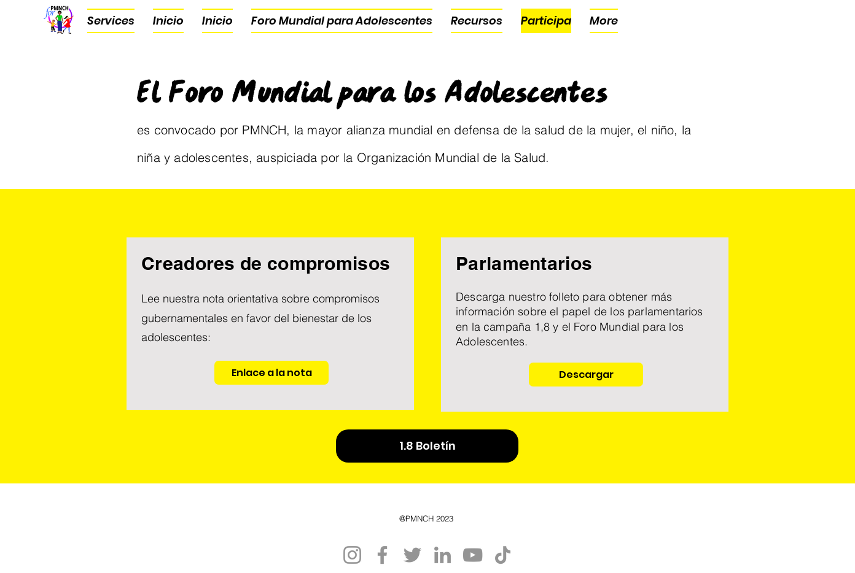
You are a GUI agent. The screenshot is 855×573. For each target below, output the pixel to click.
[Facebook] (382, 555)
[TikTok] (503, 555)
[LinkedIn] (443, 555)
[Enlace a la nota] (271, 373)
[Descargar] (586, 374)
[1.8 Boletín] (427, 446)
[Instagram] (352, 555)
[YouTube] (473, 555)
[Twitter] (412, 555)
